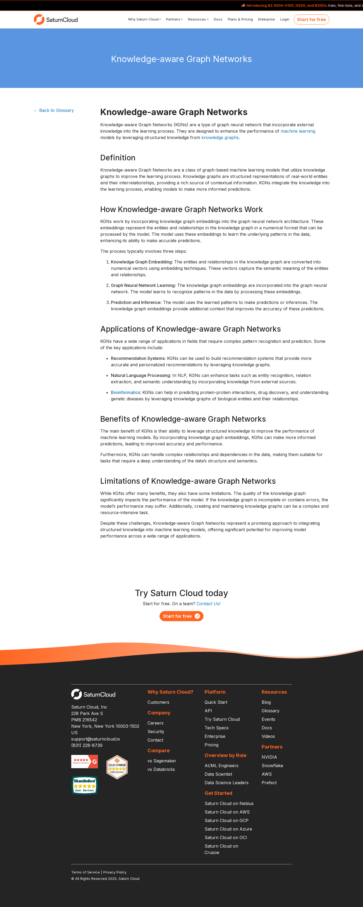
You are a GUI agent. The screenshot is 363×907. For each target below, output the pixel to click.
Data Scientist (218, 774)
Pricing (211, 744)
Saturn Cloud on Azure (228, 829)
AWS (267, 774)
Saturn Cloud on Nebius (229, 803)
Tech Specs (217, 727)
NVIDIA (269, 757)
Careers (155, 723)
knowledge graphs (220, 137)
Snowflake (272, 765)
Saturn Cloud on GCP (227, 820)
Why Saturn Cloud (142, 19)
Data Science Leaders (227, 782)
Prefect (269, 782)
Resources (196, 19)
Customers (158, 702)
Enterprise (266, 19)
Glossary (271, 710)
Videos (268, 736)
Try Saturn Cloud (222, 719)
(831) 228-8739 (86, 745)
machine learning (298, 131)
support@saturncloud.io (95, 739)
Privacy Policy (114, 872)
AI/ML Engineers (221, 765)
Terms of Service (85, 872)
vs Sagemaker (161, 760)
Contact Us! (208, 603)
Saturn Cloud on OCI (226, 837)
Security (155, 731)
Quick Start (216, 702)
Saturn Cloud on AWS (227, 812)
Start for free (311, 19)
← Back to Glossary (54, 110)
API (208, 710)
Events (268, 719)
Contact (155, 740)
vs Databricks (161, 769)
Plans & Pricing (240, 19)
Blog (266, 702)
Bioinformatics (125, 392)
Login (284, 19)
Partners (172, 19)
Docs (217, 19)
